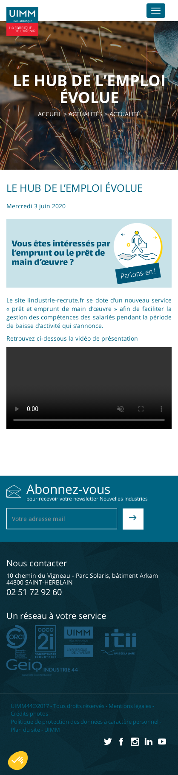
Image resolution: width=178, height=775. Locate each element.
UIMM (52, 729)
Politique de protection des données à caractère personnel (84, 721)
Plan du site (25, 729)
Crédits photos (29, 713)
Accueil (50, 114)
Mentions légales (130, 706)
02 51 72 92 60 (34, 592)
